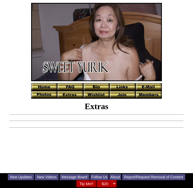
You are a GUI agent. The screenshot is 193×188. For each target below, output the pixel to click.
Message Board (74, 177)
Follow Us (99, 177)
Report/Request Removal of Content (153, 177)
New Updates (21, 177)
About (115, 177)
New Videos (46, 177)
